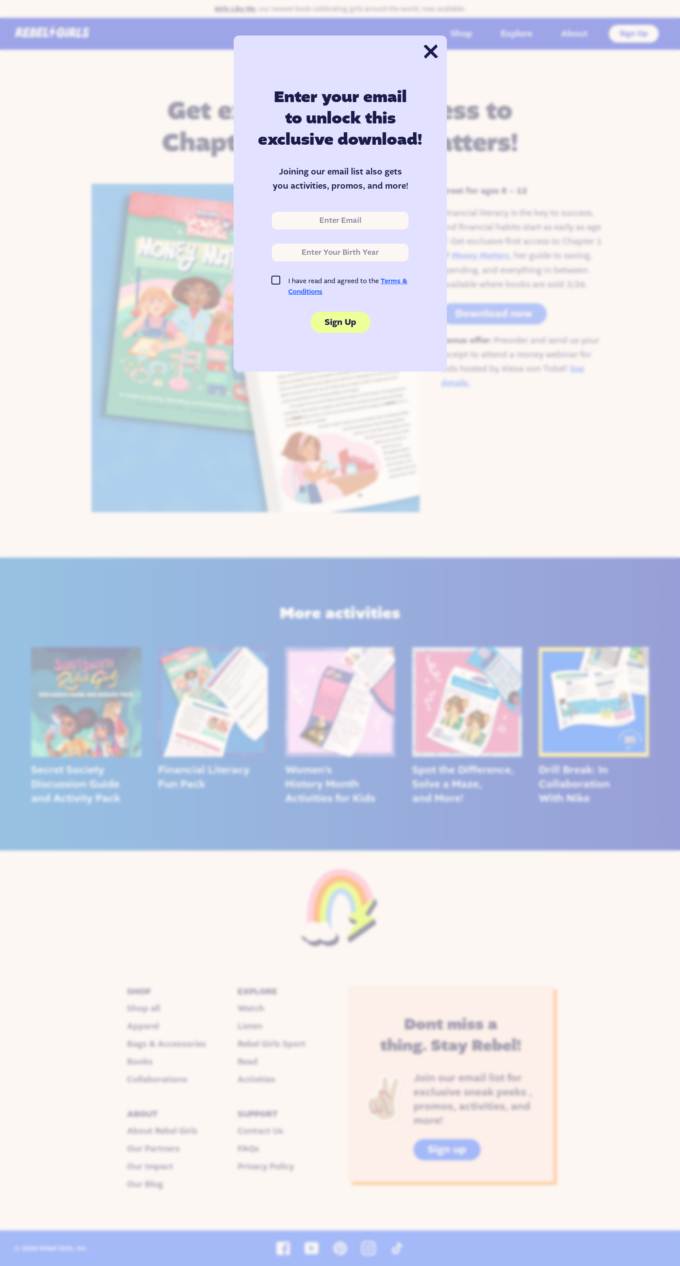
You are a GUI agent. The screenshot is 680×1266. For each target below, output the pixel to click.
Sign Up (340, 322)
